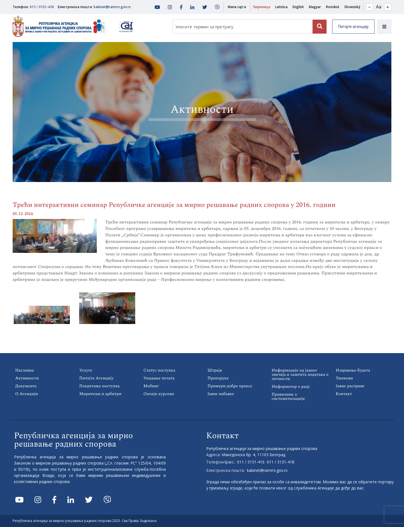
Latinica (281, 6)
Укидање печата (159, 378)
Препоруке (218, 378)
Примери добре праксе (230, 386)
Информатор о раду (291, 386)
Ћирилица (261, 6)
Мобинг (151, 386)
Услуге (85, 370)
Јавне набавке (221, 394)
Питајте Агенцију (96, 378)
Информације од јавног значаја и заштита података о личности (300, 374)
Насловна (24, 370)
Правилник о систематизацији (288, 396)
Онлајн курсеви (158, 394)
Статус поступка (159, 370)
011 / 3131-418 (280, 462)
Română (332, 6)
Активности (27, 378)
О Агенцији (26, 394)
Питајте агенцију (353, 26)
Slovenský (352, 6)
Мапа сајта (237, 6)
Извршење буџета (353, 370)
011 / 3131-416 (42, 6)
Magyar (315, 6)
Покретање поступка (99, 386)
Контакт (344, 394)
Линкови (344, 378)
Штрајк (215, 370)
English (298, 6)
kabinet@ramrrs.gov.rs (112, 6)
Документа (25, 386)
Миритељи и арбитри (100, 394)
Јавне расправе (350, 386)
